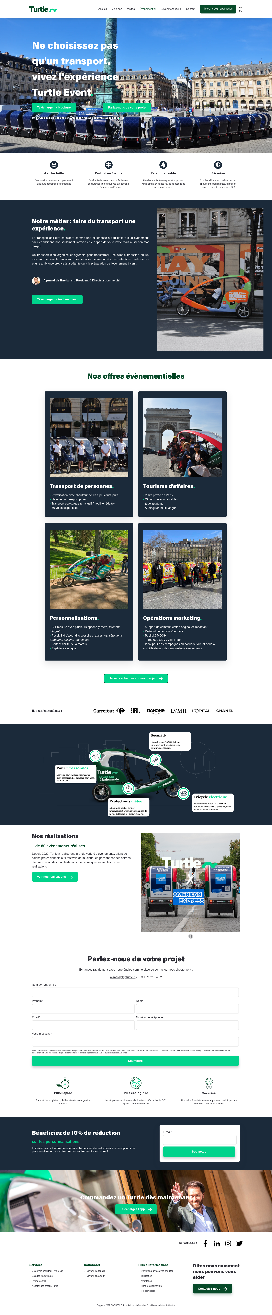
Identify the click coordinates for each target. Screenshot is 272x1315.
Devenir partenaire (96, 1271)
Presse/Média (148, 1291)
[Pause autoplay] (190, 936)
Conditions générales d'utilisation (161, 1305)
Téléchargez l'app (136, 1209)
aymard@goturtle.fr (122, 977)
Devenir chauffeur (171, 9)
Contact (190, 9)
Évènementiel (39, 1281)
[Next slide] (234, 886)
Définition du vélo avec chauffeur (157, 1271)
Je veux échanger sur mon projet (136, 678)
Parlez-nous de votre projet (127, 107)
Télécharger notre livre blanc (57, 299)
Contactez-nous (212, 1289)
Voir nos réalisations (55, 877)
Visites (131, 9)
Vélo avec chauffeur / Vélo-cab (47, 1271)
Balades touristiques (42, 1276)
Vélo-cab (117, 9)
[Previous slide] (147, 886)
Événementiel (148, 9)
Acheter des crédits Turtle (45, 1286)
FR (240, 7)
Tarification (146, 1276)
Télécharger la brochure (54, 107)
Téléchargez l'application (218, 8)
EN (240, 11)
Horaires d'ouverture (151, 1286)
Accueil (102, 9)
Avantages (146, 1281)
